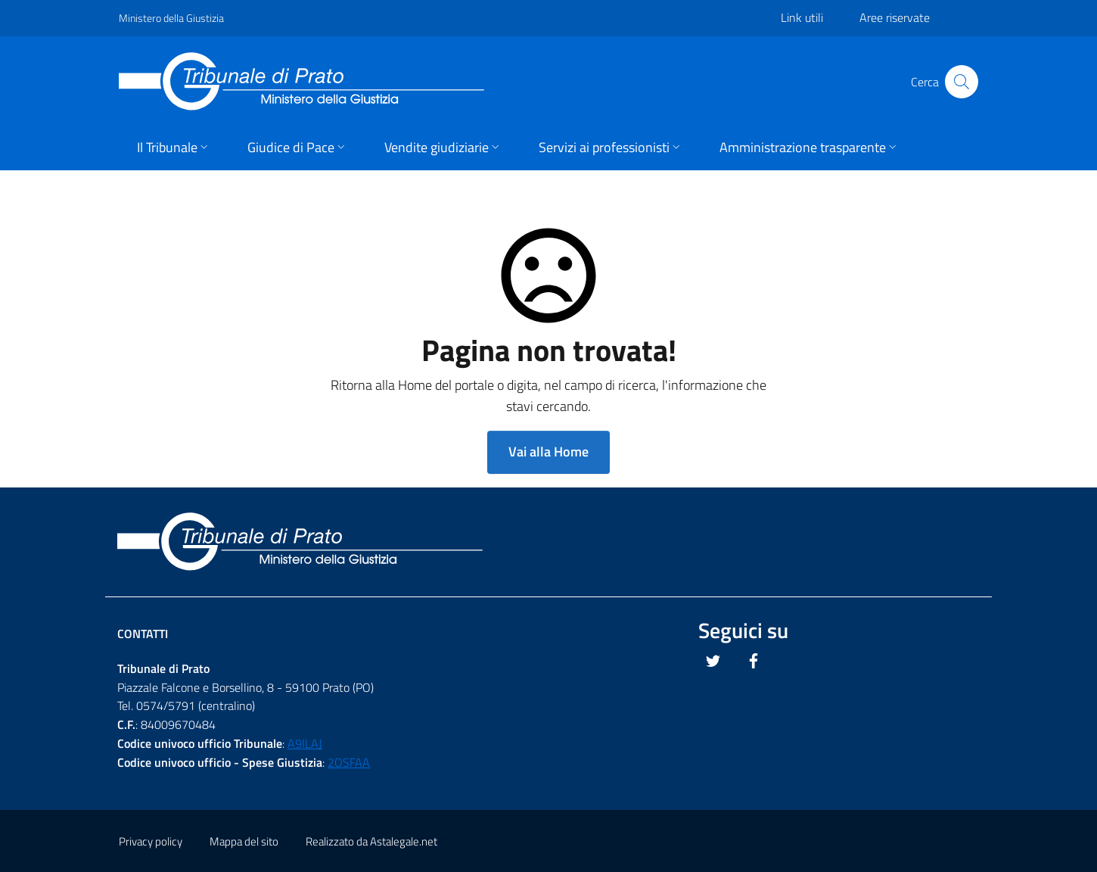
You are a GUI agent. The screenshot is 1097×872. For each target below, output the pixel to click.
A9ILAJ (304, 743)
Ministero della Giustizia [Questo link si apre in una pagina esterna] (171, 18)
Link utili (802, 17)
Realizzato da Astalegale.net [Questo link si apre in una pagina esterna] (371, 841)
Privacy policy (150, 841)
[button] (174, 148)
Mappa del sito (244, 841)
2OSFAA (349, 762)
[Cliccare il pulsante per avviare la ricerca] (961, 81)
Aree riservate (894, 17)
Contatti (142, 633)
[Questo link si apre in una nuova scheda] (713, 661)
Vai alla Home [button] (548, 451)
